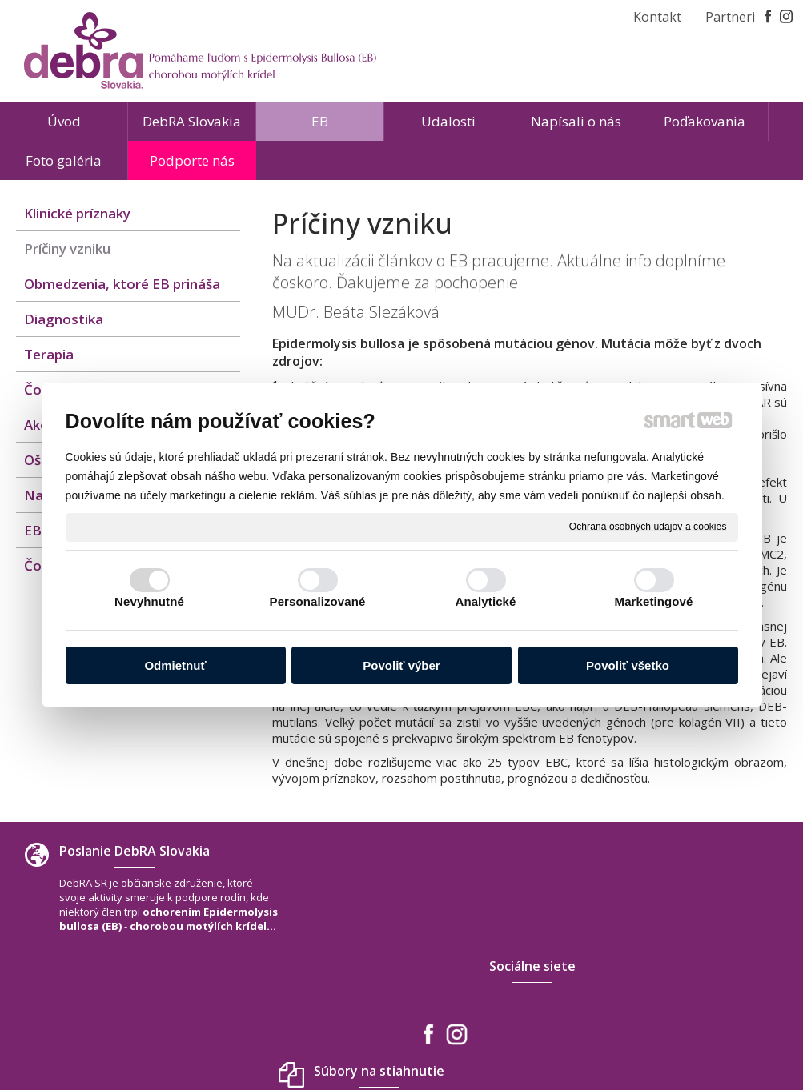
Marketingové (654, 601)
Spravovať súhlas (639, 1033)
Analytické (485, 601)
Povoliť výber (401, 665)
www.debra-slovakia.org (690, 987)
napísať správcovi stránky (365, 1033)
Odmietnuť (175, 665)
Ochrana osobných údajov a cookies (648, 526)
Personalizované (318, 601)
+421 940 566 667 (671, 955)
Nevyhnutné (149, 601)
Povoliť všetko (627, 665)
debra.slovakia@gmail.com (696, 971)
